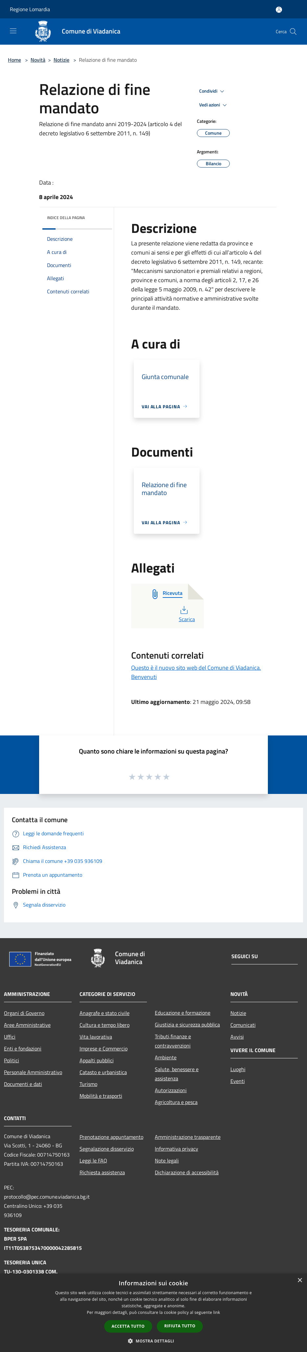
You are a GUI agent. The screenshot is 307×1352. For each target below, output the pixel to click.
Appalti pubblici (97, 1060)
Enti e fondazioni (22, 1048)
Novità (38, 60)
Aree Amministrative (27, 1025)
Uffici (9, 1037)
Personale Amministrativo (33, 1072)
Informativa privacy (176, 1149)
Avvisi (237, 1037)
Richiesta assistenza (102, 1172)
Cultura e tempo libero (105, 1025)
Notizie (61, 60)
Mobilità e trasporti (101, 1096)
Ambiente (166, 1057)
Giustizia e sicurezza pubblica (187, 1024)
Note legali (167, 1160)
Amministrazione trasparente (188, 1137)
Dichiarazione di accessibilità (187, 1172)
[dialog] (153, 1312)
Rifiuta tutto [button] (180, 1326)
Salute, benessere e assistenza (177, 1073)
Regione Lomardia (30, 9)
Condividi (212, 91)
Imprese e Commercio (104, 1048)
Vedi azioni (214, 105)
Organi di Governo (24, 1013)
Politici (11, 1060)
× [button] (299, 1280)
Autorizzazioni (171, 1090)
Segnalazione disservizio (107, 1149)
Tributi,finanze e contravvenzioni (173, 1040)
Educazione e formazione (182, 1013)
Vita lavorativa (96, 1037)
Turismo (88, 1084)
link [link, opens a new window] (216, 1312)
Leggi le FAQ (93, 1160)
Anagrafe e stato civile (105, 1013)
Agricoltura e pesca (176, 1102)
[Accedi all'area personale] (279, 10)
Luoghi (238, 1069)
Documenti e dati (23, 1084)
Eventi (237, 1081)
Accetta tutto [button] (128, 1326)
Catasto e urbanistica (103, 1072)
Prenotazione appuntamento (111, 1137)
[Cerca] (293, 31)
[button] (153, 1341)
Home (14, 60)
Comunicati (243, 1025)
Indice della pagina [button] (66, 217)
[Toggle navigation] (13, 31)
